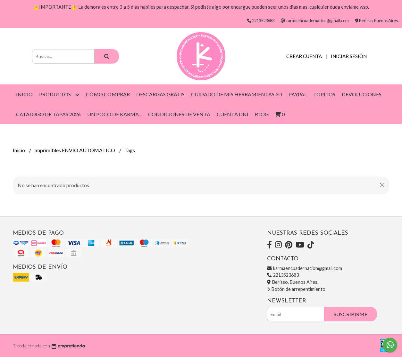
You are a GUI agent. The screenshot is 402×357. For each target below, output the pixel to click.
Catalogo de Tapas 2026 (48, 114)
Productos (59, 94)
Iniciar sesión (349, 56)
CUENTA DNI (232, 114)
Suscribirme (350, 314)
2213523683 (283, 275)
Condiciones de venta (179, 114)
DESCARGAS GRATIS (160, 94)
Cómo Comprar (108, 94)
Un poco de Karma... (114, 114)
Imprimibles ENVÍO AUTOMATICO (75, 150)
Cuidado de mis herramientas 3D (236, 94)
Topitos (324, 94)
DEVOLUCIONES (361, 94)
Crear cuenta (304, 56)
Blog (262, 114)
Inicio (24, 94)
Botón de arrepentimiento (296, 289)
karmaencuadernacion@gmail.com (304, 268)
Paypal (298, 94)
